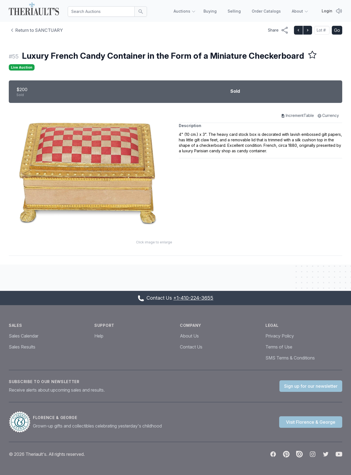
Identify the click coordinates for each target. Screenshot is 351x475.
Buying (210, 11)
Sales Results (22, 347)
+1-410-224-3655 (193, 298)
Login (327, 11)
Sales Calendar (23, 336)
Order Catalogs (266, 11)
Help (98, 336)
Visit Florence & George (310, 422)
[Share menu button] (278, 30)
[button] (90, 173)
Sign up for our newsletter (311, 386)
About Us (189, 336)
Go (337, 30)
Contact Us (191, 347)
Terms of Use (278, 347)
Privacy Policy (279, 336)
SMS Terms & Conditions (290, 358)
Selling (234, 11)
